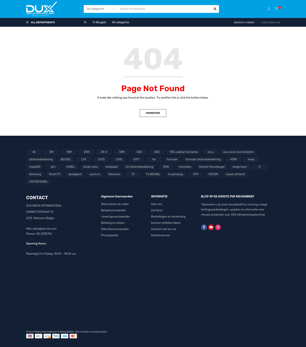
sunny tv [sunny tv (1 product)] (94, 174)
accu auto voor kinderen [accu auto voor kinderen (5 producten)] (238, 152)
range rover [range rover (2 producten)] (239, 167)
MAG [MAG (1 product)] (166, 167)
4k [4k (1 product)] (34, 152)
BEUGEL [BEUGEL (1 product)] (66, 159)
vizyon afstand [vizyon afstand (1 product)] (235, 174)
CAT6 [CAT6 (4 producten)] (119, 159)
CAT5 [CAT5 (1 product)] (101, 159)
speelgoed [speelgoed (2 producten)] (74, 174)
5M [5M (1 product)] (51, 152)
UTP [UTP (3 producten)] (195, 174)
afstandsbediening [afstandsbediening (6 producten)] (41, 159)
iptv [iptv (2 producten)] (53, 167)
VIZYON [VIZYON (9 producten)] (213, 174)
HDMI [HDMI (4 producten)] (233, 159)
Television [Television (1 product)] (114, 174)
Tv (85, 22)
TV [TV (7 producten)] (133, 174)
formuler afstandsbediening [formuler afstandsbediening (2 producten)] (203, 159)
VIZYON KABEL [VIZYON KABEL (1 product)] (38, 181)
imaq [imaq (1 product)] (251, 159)
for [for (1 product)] (154, 159)
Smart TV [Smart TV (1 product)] (54, 174)
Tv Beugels (99, 22)
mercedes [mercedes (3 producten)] (185, 167)
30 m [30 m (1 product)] (104, 152)
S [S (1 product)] (260, 167)
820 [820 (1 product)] (139, 152)
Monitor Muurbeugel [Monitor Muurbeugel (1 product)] (211, 167)
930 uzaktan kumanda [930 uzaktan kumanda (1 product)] (184, 152)
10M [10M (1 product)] (69, 152)
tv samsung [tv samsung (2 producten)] (175, 174)
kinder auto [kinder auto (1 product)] (90, 167)
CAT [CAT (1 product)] (83, 159)
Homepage (153, 113)
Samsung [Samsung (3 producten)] (35, 174)
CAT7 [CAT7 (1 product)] (136, 159)
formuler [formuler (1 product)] (172, 159)
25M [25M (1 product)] (86, 152)
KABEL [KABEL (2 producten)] (70, 167)
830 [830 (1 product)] (156, 152)
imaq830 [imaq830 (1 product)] (34, 167)
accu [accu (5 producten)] (210, 152)
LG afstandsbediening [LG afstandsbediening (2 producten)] (139, 167)
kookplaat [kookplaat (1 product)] (112, 167)
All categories (120, 22)
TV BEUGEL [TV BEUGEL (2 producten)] (153, 174)
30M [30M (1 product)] (122, 152)
